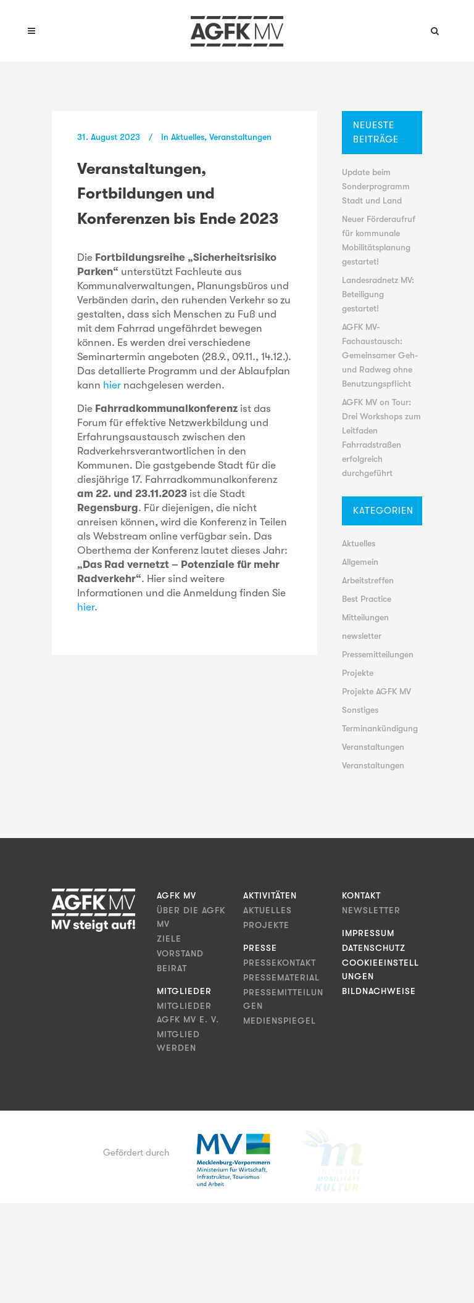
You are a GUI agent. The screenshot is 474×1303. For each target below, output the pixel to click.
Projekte (357, 673)
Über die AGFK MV (191, 917)
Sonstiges (360, 710)
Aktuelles (187, 137)
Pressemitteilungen (378, 654)
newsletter (361, 636)
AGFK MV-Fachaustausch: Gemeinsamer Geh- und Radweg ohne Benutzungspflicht (380, 355)
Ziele (169, 938)
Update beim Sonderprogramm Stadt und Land (376, 186)
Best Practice (366, 599)
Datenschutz (373, 948)
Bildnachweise (379, 991)
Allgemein (360, 562)
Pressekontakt (279, 963)
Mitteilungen (365, 617)
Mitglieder (184, 991)
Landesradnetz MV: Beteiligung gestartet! (378, 294)
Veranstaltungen (240, 137)
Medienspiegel (279, 1021)
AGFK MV (176, 895)
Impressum (368, 933)
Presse (260, 948)
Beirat (172, 968)
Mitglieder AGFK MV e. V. (188, 1012)
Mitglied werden (178, 1041)
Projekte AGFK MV (376, 691)
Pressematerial (281, 977)
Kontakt (361, 895)
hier (113, 385)
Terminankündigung (380, 728)
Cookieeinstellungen (380, 969)
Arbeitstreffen (368, 580)
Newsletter (371, 910)
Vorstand (180, 953)
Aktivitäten (270, 895)
